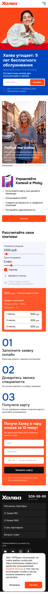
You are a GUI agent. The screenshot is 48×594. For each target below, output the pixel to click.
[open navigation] (44, 4)
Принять (33, 585)
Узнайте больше (14, 568)
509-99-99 (37, 496)
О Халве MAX (11, 520)
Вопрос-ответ (11, 534)
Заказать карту (24, 470)
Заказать (37, 82)
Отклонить (14, 585)
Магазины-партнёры (15, 506)
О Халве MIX (11, 513)
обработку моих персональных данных (21, 89)
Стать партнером (13, 527)
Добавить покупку (15, 275)
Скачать (24, 218)
